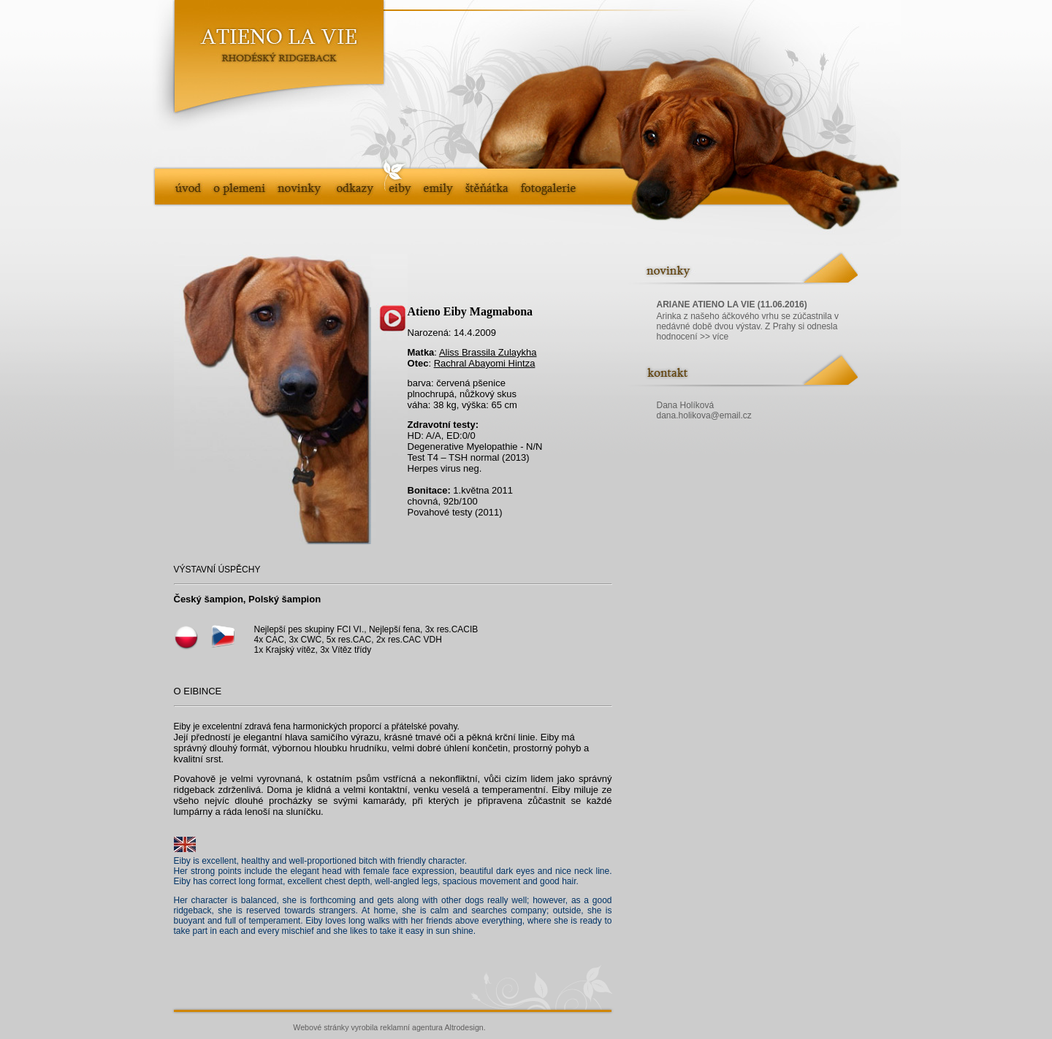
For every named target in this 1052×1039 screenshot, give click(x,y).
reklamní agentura (411, 1027)
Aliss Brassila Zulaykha (488, 352)
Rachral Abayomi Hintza (484, 363)
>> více (714, 336)
